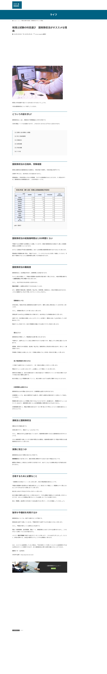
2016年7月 (75, 334)
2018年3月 (75, 292)
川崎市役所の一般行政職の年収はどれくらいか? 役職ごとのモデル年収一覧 (88, 90)
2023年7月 (75, 192)
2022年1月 (75, 211)
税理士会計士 (77, 151)
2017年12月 (76, 298)
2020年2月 (75, 235)
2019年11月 (76, 244)
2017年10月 (76, 304)
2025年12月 (76, 189)
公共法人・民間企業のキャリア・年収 (82, 157)
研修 (76, 169)
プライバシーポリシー (18, 656)
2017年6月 (75, 316)
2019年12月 (76, 241)
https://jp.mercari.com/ (27, 554)
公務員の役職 (77, 175)
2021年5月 (75, 223)
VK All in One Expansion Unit (63, 666)
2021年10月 (76, 217)
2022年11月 (76, 208)
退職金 (76, 181)
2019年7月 (75, 250)
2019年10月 (76, 247)
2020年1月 (75, 238)
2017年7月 (75, 313)
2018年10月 (76, 274)
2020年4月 (75, 229)
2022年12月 (76, 205)
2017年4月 (75, 322)
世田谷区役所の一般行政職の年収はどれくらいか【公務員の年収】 (88, 130)
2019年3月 (75, 262)
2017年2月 (75, 328)
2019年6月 (75, 253)
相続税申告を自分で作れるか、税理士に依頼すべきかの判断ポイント (88, 121)
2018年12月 (76, 271)
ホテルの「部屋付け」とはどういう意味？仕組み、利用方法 (88, 80)
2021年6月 (75, 220)
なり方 (75, 166)
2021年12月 (76, 214)
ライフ (21, 630)
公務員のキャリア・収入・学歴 (80, 163)
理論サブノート (25, 481)
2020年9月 (75, 226)
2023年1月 (75, 202)
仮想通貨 (76, 148)
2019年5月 (75, 256)
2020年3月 (75, 232)
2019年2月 (75, 265)
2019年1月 (75, 268)
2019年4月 (75, 259)
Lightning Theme (53, 666)
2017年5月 (75, 319)
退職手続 (76, 154)
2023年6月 (75, 195)
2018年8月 (75, 277)
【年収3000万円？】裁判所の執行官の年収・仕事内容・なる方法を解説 (88, 71)
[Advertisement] (39, 47)
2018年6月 (75, 283)
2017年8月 (75, 310)
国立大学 (76, 160)
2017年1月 (75, 331)
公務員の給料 (77, 178)
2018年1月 (75, 295)
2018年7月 (75, 280)
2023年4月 (75, 199)
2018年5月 (75, 286)
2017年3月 (75, 325)
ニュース (75, 142)
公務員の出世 (77, 172)
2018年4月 (75, 289)
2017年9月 (75, 307)
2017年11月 (76, 301)
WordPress (45, 666)
